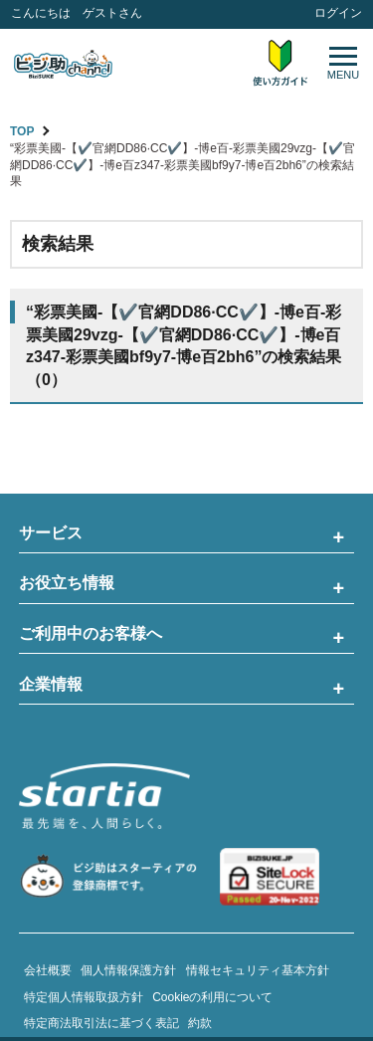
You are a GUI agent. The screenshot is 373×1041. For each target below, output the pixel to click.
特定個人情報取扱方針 (83, 997)
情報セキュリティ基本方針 (257, 970)
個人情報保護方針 (128, 970)
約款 (200, 1023)
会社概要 (48, 970)
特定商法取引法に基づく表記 (101, 1023)
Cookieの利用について (212, 997)
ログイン (338, 13)
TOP (22, 131)
